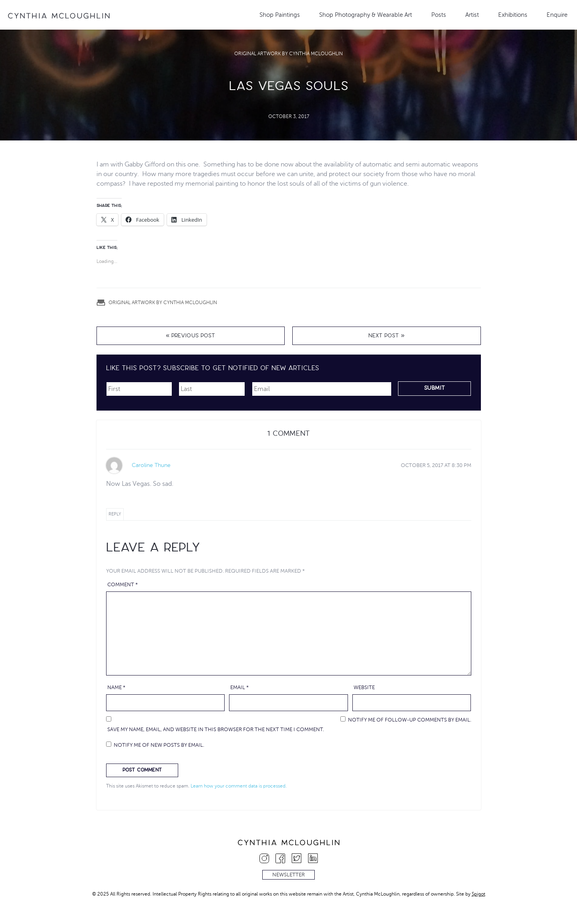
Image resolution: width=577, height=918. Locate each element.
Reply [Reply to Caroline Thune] (115, 514)
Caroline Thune (151, 465)
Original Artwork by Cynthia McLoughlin (288, 53)
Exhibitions (512, 15)
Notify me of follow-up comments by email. (409, 720)
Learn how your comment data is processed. (239, 786)
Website (364, 687)
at (436, 465)
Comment (122, 584)
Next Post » (386, 336)
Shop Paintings (279, 15)
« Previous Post (190, 336)
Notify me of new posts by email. (159, 745)
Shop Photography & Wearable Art (365, 15)
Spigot (478, 894)
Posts (438, 15)
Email (239, 687)
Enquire (557, 15)
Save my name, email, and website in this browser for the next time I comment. (215, 729)
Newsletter (288, 875)
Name (116, 687)
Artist (472, 15)
